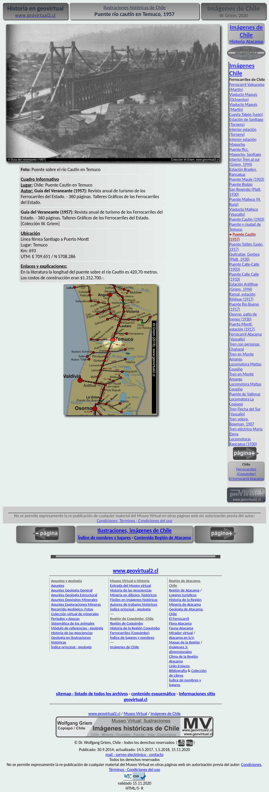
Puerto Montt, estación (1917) (242, 327)
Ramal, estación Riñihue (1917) (242, 297)
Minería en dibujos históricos (133, 595)
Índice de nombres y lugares (104, 538)
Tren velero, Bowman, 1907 (241, 421)
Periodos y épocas (65, 618)
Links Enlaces (179, 666)
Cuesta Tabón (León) (246, 114)
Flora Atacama (180, 623)
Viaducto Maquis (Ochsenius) (243, 97)
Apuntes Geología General (71, 590)
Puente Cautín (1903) (246, 219)
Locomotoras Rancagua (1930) (243, 441)
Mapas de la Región (184, 642)
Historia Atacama (246, 41)
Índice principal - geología (71, 647)
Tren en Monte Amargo (241, 357)
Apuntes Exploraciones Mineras (76, 604)
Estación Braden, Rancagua (243, 172)
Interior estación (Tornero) (242, 132)
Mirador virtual (181, 632)
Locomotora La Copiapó (241, 402)
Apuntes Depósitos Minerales (74, 599)
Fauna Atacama (181, 628)
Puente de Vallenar (245, 394)
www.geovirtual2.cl (135, 570)
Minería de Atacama (185, 604)
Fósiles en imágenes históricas (134, 599)
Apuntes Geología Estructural (74, 595)
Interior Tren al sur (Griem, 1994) (244, 162)
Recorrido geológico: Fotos (72, 609)
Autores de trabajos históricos (133, 604)
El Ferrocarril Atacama (246, 478)
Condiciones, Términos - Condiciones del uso (134, 520)
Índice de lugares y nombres (132, 637)
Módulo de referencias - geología (77, 628)
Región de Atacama (184, 590)
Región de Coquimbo (126, 623)
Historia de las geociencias (71, 632)
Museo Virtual (135, 713)
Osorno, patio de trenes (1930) (243, 317)
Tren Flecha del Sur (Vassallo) (245, 411)
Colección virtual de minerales (75, 613)
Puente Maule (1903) (246, 179)
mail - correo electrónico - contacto (134, 754)
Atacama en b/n (181, 637)
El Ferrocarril (179, 618)
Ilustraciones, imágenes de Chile (134, 530)
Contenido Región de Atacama (162, 538)
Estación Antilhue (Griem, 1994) (243, 287)
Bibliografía (178, 670)
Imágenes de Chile (246, 31)
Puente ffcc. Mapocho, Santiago (245, 152)
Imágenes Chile (242, 69)
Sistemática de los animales (72, 623)
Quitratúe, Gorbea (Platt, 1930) (244, 257)
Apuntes (57, 585)
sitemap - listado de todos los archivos (92, 694)
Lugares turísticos (182, 595)
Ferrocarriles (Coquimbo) (246, 471)
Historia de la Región (185, 599)
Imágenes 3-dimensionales (180, 649)
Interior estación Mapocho (242, 142)
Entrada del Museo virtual (130, 585)
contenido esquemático (153, 694)
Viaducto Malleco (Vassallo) (243, 212)
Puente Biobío (240, 184)
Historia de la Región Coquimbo (135, 628)
